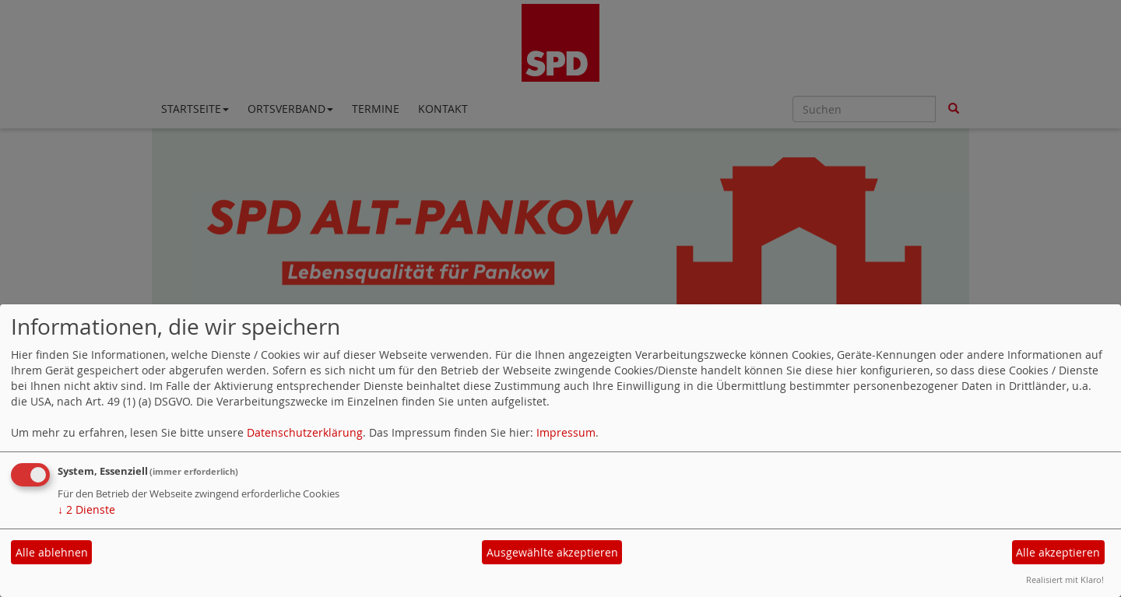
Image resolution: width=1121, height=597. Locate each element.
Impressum (566, 432)
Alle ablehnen (52, 552)
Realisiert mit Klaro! (1065, 579)
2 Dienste (86, 509)
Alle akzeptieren (1058, 552)
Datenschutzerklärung (305, 432)
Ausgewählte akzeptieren (552, 552)
